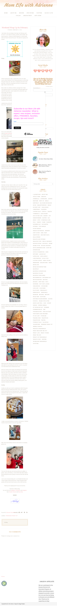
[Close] (45, 92)
